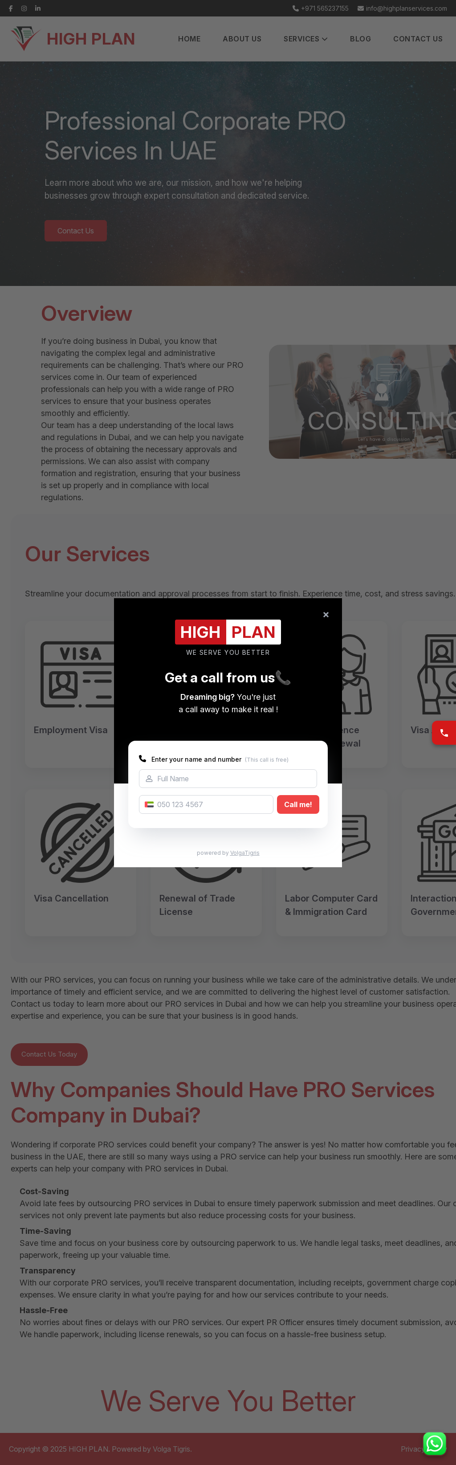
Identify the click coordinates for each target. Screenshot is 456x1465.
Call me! (298, 804)
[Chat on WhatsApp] (434, 1443)
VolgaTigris (245, 852)
